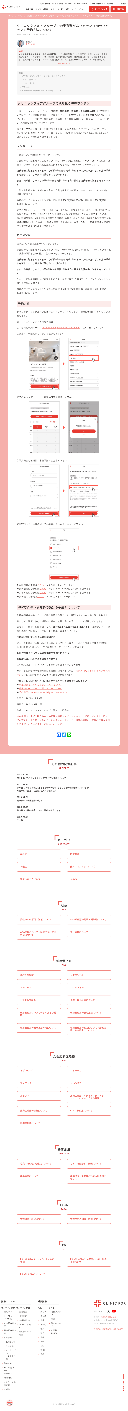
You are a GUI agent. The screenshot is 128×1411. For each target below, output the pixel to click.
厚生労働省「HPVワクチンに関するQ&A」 (40, 684)
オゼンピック (27, 1070)
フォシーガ (75, 1070)
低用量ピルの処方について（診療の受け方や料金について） (88, 1029)
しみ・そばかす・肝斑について (86, 1163)
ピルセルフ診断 (28, 1000)
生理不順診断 (27, 975)
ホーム (11, 16)
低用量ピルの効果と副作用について (38, 1028)
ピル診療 (8, 1337)
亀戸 (42, 1329)
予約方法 (26, 87)
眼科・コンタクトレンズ (82, 866)
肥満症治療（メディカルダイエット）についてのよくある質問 (87, 1097)
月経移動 (10, 1346)
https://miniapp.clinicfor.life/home (61, 327)
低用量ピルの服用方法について (86, 1012)
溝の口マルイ (56, 1324)
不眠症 (23, 866)
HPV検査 (23, 1316)
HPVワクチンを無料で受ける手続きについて (42, 90)
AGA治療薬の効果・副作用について (88, 919)
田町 (42, 1346)
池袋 (42, 1320)
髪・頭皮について (79, 932)
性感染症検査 (25, 1320)
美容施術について (29, 1176)
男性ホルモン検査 (25, 1333)
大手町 (43, 1325)
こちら (40, 585)
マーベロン (25, 987)
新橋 (42, 1337)
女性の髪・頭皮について (32, 1219)
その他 (29, 16)
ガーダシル (30, 83)
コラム (20, 16)
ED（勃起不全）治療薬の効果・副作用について (88, 1260)
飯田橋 (43, 1316)
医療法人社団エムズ (108, 1317)
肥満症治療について (30, 1123)
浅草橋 (43, 1312)
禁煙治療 (8, 1378)
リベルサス (75, 1083)
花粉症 (23, 854)
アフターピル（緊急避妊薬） (11, 1354)
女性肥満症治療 (10, 1324)
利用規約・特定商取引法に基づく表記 (108, 1329)
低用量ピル (11, 1342)
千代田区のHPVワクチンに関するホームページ (43, 692)
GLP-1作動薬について (81, 1110)
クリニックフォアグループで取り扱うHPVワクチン (45, 76)
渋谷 (42, 1333)
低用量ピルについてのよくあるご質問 (38, 1014)
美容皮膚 (8, 1363)
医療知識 (74, 854)
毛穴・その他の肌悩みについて (36, 1163)
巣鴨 (42, 1341)
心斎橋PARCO (54, 1331)
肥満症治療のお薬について (33, 1110)
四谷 (42, 1354)
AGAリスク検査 (25, 1326)
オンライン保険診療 (10, 1383)
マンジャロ (25, 1083)
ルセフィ (24, 1095)
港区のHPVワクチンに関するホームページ (40, 688)
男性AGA (8, 1312)
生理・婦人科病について (82, 1000)
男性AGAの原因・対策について (36, 919)
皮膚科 (7, 1389)
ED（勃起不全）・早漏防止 (9, 1371)
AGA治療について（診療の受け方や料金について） (38, 933)
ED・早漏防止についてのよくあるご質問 (38, 1260)
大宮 (53, 1319)
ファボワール (77, 975)
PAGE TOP (123, 1386)
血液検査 (23, 1312)
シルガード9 (30, 80)
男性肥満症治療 (10, 1331)
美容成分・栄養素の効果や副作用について (88, 1177)
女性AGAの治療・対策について (86, 1219)
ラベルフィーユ (78, 987)
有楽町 (43, 1350)
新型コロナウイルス (30, 879)
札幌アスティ (56, 1313)
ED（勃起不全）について (32, 1274)
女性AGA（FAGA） (8, 1317)
